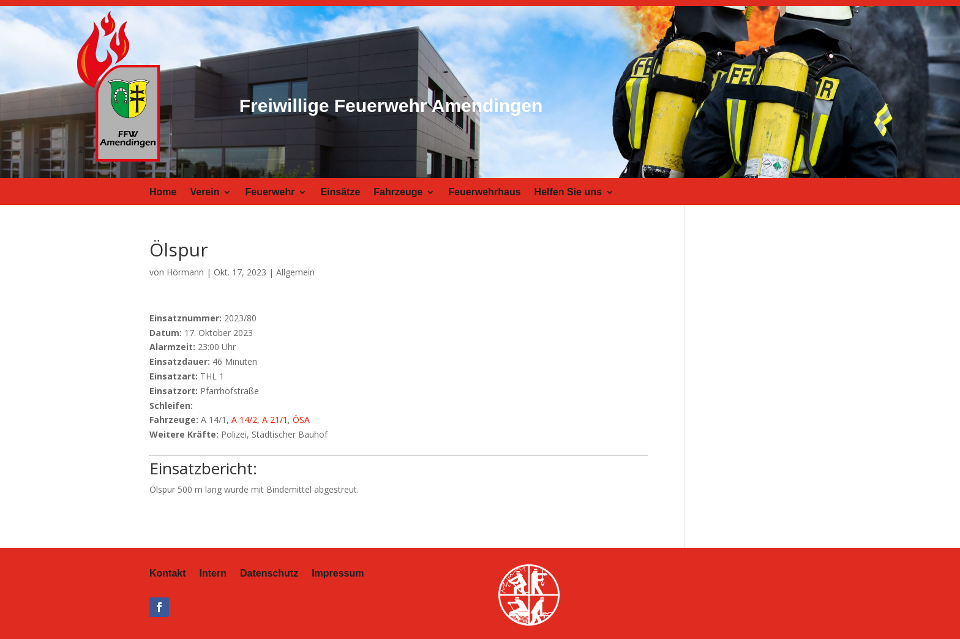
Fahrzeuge (397, 192)
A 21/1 (275, 419)
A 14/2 (244, 419)
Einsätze (340, 192)
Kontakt (167, 573)
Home (162, 192)
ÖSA (301, 419)
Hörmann (185, 272)
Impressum (338, 573)
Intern (213, 573)
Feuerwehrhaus (484, 192)
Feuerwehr (269, 192)
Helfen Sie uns (568, 192)
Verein (204, 192)
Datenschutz (269, 573)
